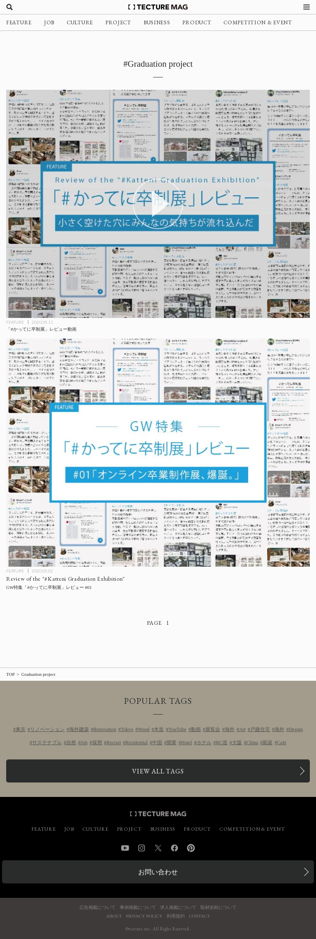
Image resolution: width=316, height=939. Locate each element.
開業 (172, 742)
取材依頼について (218, 907)
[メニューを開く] (306, 7)
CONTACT (199, 916)
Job (84, 742)
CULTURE (80, 22)
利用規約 (176, 916)
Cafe (281, 742)
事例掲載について (138, 907)
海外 (230, 729)
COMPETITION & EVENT (257, 22)
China (252, 742)
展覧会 (212, 729)
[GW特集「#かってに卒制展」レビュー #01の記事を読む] (158, 453)
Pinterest (191, 848)
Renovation (104, 729)
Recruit (114, 742)
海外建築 (79, 729)
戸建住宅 (260, 729)
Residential (136, 742)
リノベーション (47, 729)
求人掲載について (178, 907)
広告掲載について (97, 907)
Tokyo (127, 729)
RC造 (222, 742)
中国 (157, 742)
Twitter (158, 848)
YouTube (177, 729)
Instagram (141, 848)
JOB (49, 22)
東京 (21, 729)
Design (296, 729)
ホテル (204, 742)
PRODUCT (196, 22)
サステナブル (47, 742)
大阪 (237, 742)
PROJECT (118, 22)
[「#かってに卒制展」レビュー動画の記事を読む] (158, 204)
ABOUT (114, 916)
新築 (267, 742)
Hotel (186, 742)
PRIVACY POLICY (144, 916)
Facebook (174, 848)
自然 (71, 742)
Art (242, 729)
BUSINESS (157, 22)
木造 (159, 729)
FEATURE (19, 22)
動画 (196, 729)
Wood (143, 729)
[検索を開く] (9, 7)
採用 (97, 742)
